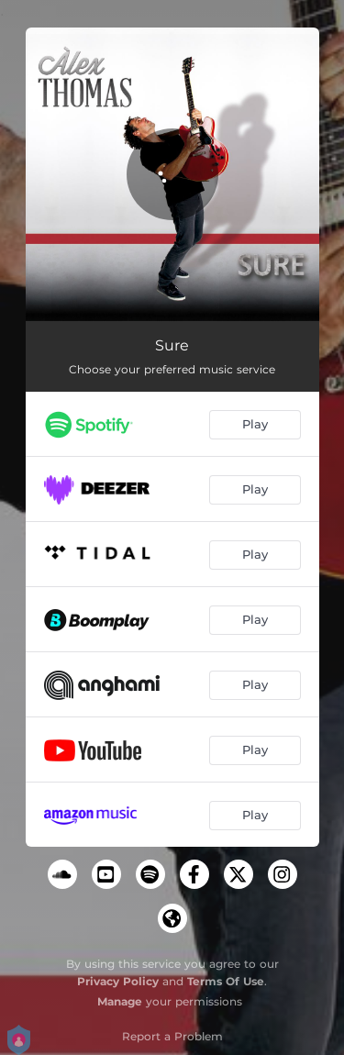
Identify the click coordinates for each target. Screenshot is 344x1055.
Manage (119, 1001)
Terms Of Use (225, 981)
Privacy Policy (118, 981)
